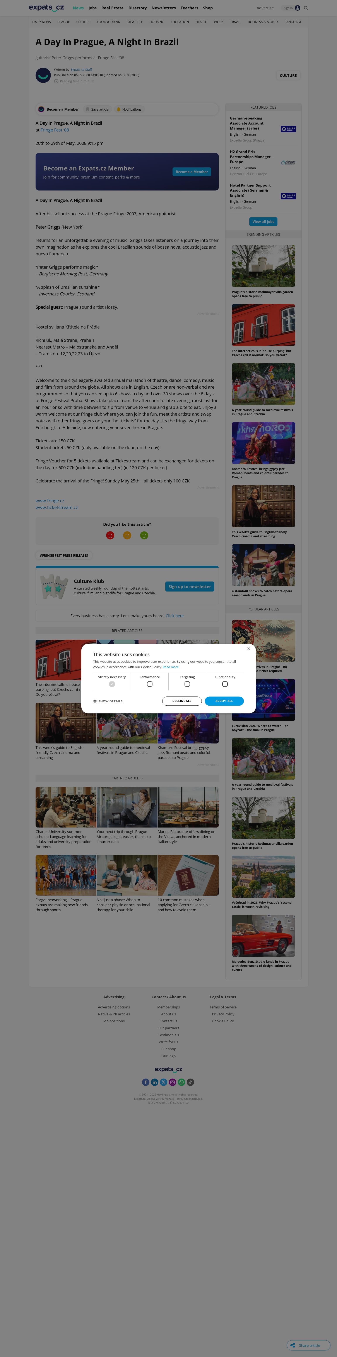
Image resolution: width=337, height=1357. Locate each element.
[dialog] (168, 678)
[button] (108, 701)
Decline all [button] (182, 701)
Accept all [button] (224, 701)
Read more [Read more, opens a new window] (171, 666)
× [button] (248, 648)
